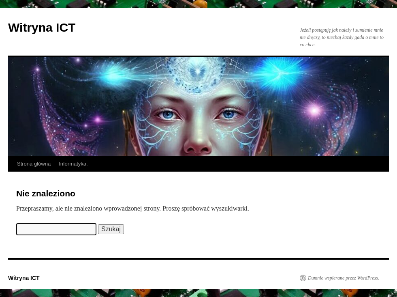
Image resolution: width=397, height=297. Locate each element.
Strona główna (34, 164)
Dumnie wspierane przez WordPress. (343, 278)
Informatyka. (73, 164)
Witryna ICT (41, 27)
